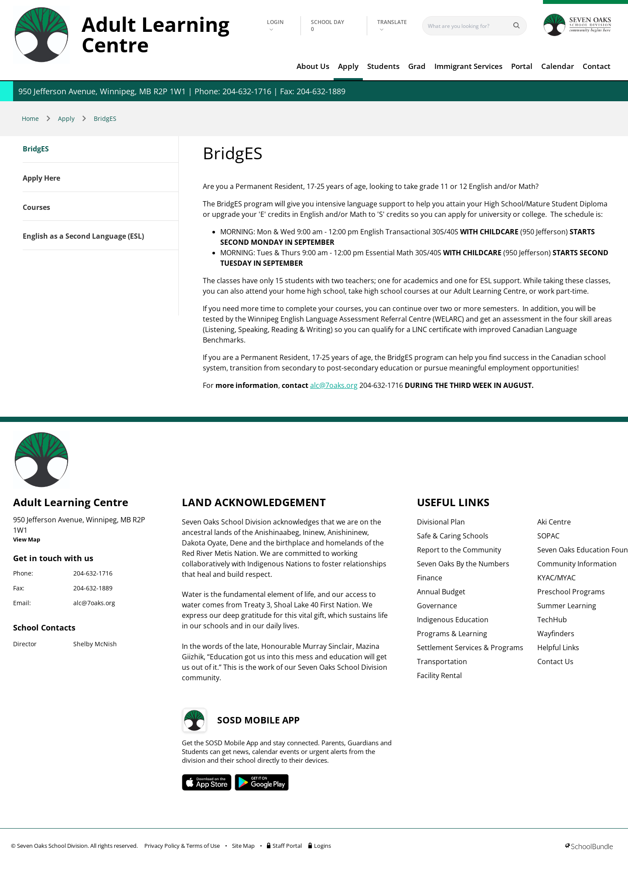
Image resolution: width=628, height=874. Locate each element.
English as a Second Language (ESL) (83, 236)
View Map (26, 539)
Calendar (557, 66)
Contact (597, 66)
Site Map (243, 846)
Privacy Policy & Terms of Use (182, 846)
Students (383, 66)
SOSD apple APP (207, 782)
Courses (36, 208)
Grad (417, 66)
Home (30, 118)
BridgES (105, 118)
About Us (313, 66)
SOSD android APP (262, 782)
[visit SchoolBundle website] (589, 847)
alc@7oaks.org (334, 385)
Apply (348, 66)
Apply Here (41, 178)
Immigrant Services (468, 66)
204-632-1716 (93, 573)
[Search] (468, 25)
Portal (521, 66)
